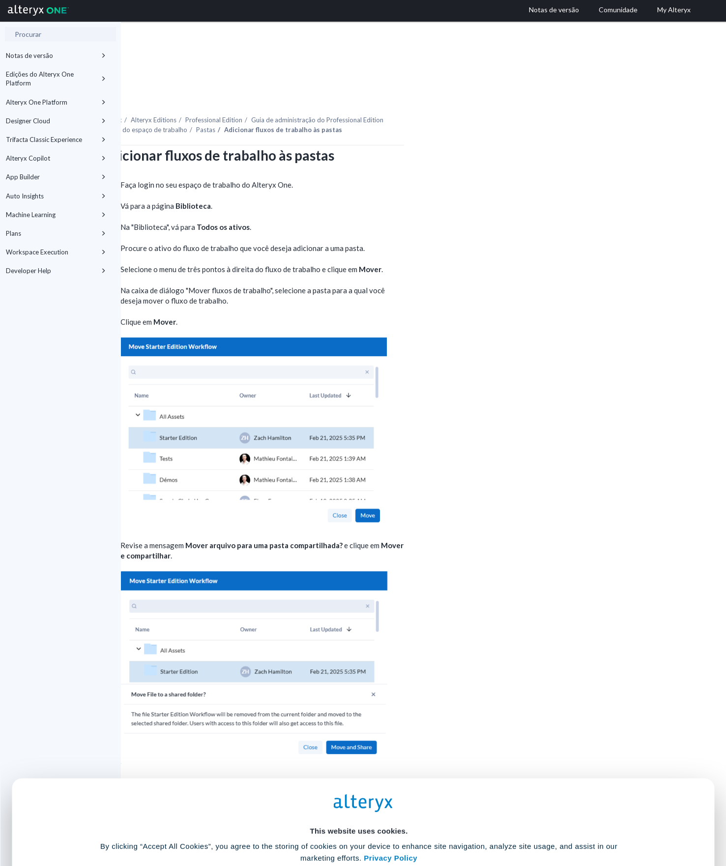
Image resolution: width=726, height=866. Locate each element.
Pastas (326, 103)
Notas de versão (56, 55)
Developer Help (56, 271)
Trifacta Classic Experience (56, 139)
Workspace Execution (56, 252)
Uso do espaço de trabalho (269, 103)
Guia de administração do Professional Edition (438, 93)
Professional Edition (334, 93)
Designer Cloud (56, 121)
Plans (56, 233)
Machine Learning (56, 215)
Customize (438, 822)
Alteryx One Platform (56, 102)
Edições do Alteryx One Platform (56, 78)
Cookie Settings (358, 793)
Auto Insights (56, 196)
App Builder (56, 177)
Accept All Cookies (288, 822)
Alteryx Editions (274, 93)
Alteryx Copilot (56, 158)
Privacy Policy (390, 766)
